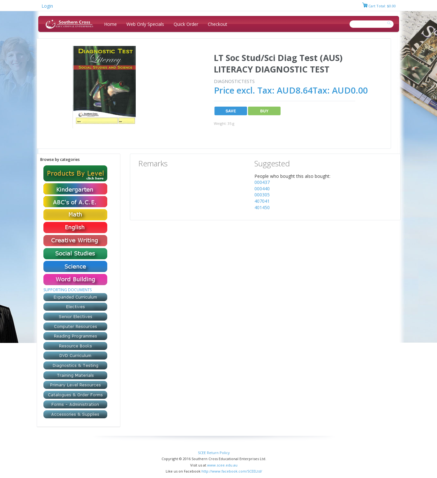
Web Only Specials (145, 24)
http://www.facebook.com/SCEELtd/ (231, 471)
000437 (262, 182)
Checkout (217, 24)
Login (47, 6)
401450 (262, 207)
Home (110, 24)
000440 (262, 189)
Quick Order (186, 24)
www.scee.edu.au (222, 465)
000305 (262, 195)
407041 (262, 201)
